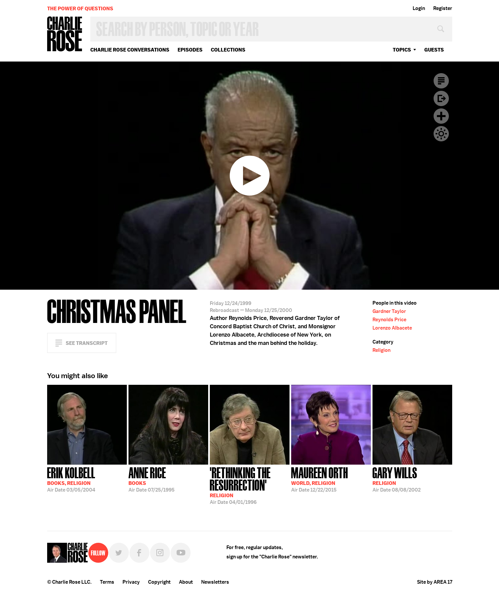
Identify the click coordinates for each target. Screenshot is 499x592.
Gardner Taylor (389, 311)
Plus (441, 116)
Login (419, 8)
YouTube (181, 553)
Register (442, 8)
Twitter (119, 553)
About (186, 582)
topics (402, 50)
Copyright (159, 582)
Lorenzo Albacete (392, 328)
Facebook (139, 553)
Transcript (441, 80)
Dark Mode (441, 133)
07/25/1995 (151, 479)
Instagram (160, 553)
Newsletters (215, 582)
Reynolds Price (389, 319)
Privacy (131, 582)
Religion (381, 350)
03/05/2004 (71, 479)
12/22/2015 (319, 479)
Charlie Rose (64, 34)
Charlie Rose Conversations (129, 50)
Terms (107, 582)
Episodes (190, 50)
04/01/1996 (250, 485)
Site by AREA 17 (434, 582)
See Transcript (87, 343)
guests (434, 50)
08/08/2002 (397, 479)
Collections (228, 50)
